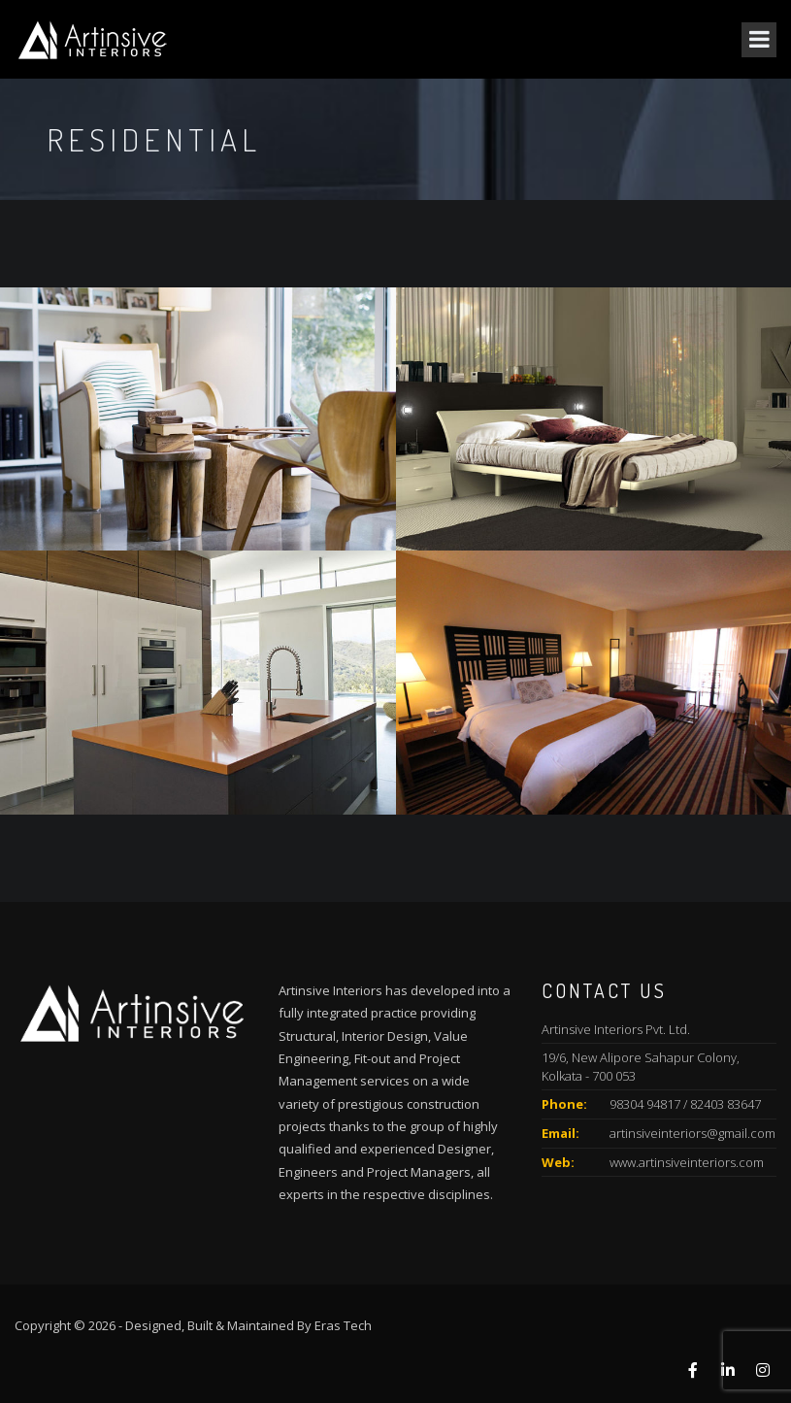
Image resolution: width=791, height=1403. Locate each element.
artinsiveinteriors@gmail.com (692, 1133)
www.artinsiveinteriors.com (687, 1162)
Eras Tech (343, 1325)
